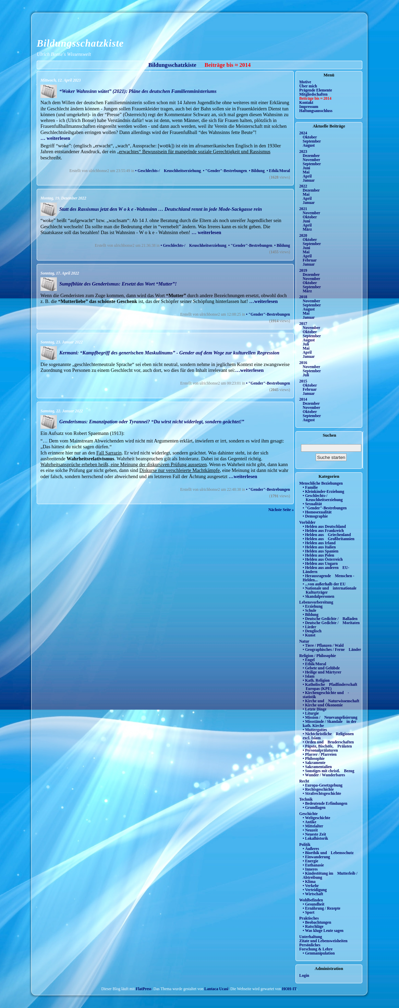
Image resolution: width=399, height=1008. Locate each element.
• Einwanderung (316, 857)
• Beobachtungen (317, 922)
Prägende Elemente (315, 90)
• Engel (309, 660)
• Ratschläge (313, 926)
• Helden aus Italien (319, 547)
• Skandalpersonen (318, 596)
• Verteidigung (315, 890)
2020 (303, 235)
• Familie (310, 487)
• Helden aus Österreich (323, 559)
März (307, 229)
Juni (306, 168)
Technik (306, 799)
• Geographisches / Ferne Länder (332, 649)
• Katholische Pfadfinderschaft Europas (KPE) (330, 686)
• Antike (309, 822)
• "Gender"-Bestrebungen (225, 171)
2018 (303, 297)
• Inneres (310, 869)
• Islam (308, 676)
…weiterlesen (263, 301)
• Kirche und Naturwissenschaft (331, 701)
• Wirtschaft (313, 894)
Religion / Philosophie (317, 656)
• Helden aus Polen (318, 555)
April (307, 176)
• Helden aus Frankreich (323, 531)
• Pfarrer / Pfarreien (320, 754)
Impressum (308, 107)
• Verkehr (311, 886)
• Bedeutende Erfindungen (325, 803)
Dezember (311, 156)
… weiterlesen (55, 138)
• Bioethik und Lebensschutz (328, 853)
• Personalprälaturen (320, 750)
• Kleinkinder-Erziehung (323, 491)
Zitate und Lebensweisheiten (323, 941)
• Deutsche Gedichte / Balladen (330, 619)
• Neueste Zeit (314, 834)
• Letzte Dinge (314, 709)
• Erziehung (313, 606)
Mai (306, 172)
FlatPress (144, 989)
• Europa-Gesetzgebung (322, 785)
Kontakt (306, 102)
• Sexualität (312, 504)
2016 (303, 363)
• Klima (309, 881)
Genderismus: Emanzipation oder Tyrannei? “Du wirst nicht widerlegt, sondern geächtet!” (151, 421)
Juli (306, 344)
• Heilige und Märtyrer (322, 672)
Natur (304, 641)
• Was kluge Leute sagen (323, 930)
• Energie (310, 861)
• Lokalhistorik (315, 838)
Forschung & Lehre (315, 949)
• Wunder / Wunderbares (324, 775)
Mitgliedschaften (313, 94)
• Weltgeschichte (316, 818)
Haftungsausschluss (315, 111)
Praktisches (309, 918)
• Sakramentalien (317, 767)
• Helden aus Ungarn (320, 563)
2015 (303, 381)
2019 (303, 270)
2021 (303, 209)
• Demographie (315, 516)
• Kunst (309, 635)
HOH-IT (289, 989)
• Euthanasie (313, 865)
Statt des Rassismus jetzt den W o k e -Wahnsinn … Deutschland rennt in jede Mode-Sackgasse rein (160, 209)
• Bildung (257, 171)
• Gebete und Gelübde (321, 668)
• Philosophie (314, 758)
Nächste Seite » (281, 510)
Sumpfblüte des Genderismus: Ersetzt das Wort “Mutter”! (118, 284)
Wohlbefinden (311, 900)
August (309, 145)
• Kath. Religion (316, 680)
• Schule (309, 610)
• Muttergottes (315, 730)
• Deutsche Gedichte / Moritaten (331, 623)
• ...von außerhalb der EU (324, 584)
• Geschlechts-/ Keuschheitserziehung (168, 171)
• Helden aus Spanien (320, 551)
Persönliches (309, 945)
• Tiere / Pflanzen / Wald (323, 645)
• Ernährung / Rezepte (321, 908)
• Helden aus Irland (319, 543)
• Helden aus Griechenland (327, 535)
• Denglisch (312, 631)
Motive (305, 82)
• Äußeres (311, 849)
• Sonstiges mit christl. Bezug (328, 771)
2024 (303, 133)
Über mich (308, 86)
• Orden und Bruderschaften (328, 742)
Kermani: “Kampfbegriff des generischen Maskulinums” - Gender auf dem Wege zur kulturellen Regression (169, 352)
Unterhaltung (310, 937)
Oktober (310, 137)
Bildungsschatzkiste (80, 43)
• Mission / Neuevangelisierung (330, 717)
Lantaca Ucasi (216, 989)
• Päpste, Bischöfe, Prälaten (327, 746)
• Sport (308, 912)
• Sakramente (314, 763)
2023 (303, 151)
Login (304, 975)
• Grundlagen (314, 807)
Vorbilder (307, 522)
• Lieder (309, 627)
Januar (309, 180)
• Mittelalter (313, 826)
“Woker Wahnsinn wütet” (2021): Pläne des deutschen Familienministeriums (138, 91)
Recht (304, 781)
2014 (303, 399)
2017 (303, 323)
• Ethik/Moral (278, 171)
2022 (303, 186)
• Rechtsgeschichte (318, 789)
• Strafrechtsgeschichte (322, 793)
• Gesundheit (313, 904)
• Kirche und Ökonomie (323, 705)
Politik (305, 844)
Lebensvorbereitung (316, 602)
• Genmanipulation (319, 953)
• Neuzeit (310, 830)
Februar (310, 260)
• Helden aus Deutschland (324, 526)
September (312, 141)
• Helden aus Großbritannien (328, 539)
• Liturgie (311, 713)
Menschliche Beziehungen (321, 483)
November (311, 160)
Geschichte (308, 814)
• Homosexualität (317, 512)
